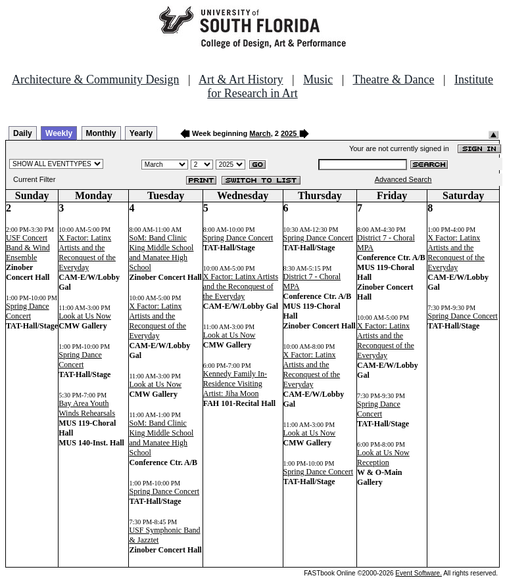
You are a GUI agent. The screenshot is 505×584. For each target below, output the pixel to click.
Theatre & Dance (393, 79)
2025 (289, 133)
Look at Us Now (85, 316)
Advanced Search (403, 179)
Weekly (58, 133)
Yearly (141, 133)
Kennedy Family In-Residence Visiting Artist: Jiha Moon (235, 383)
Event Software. (418, 573)
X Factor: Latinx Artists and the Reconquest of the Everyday (87, 252)
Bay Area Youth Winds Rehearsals (87, 408)
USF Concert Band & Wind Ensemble (28, 247)
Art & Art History (241, 79)
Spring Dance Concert (27, 311)
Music (318, 79)
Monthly (101, 133)
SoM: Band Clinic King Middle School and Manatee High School (161, 252)
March (259, 133)
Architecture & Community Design (95, 79)
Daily (22, 133)
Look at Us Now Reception (383, 457)
